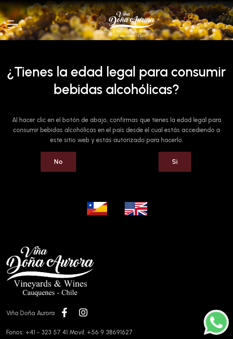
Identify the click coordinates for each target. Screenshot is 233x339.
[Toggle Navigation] (12, 24)
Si (175, 162)
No (58, 162)
